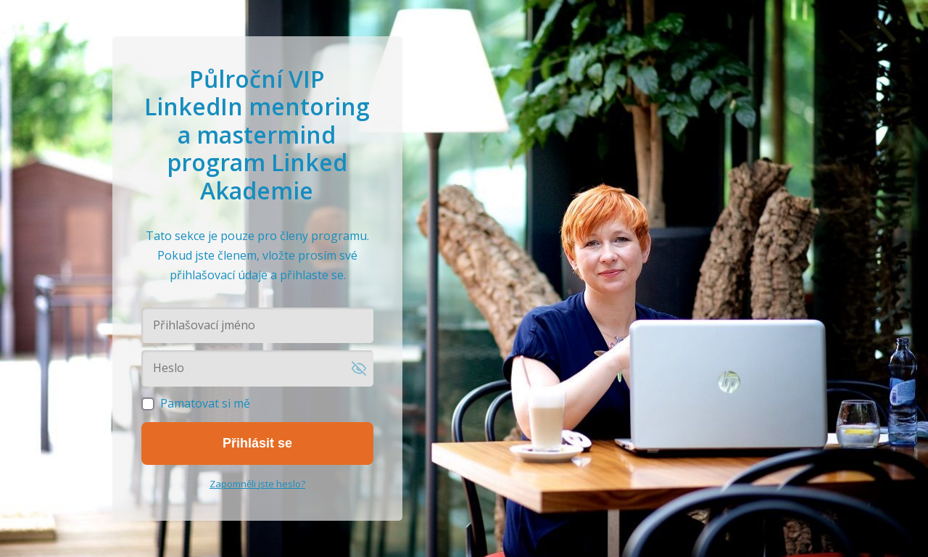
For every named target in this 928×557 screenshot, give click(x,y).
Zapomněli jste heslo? (257, 483)
